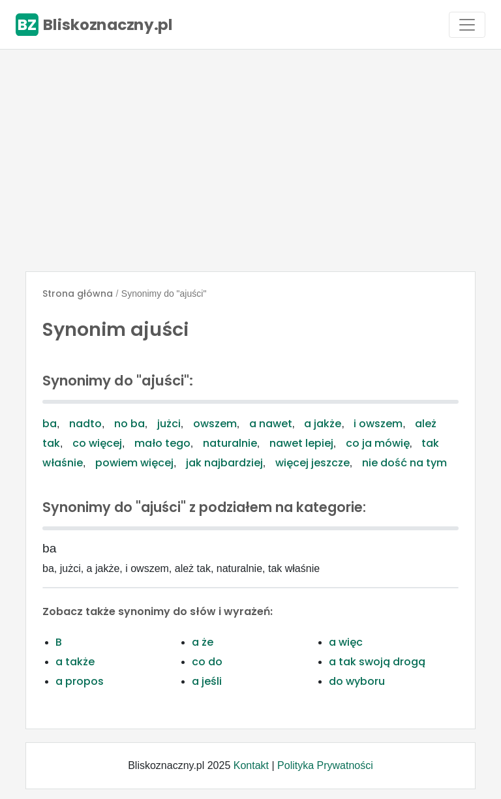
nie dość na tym (404, 462)
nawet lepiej (301, 443)
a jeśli (207, 681)
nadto (85, 423)
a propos (79, 681)
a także (75, 661)
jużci (169, 423)
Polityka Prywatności (325, 765)
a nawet (270, 423)
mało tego (162, 443)
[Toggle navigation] (467, 25)
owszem (215, 423)
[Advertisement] (250, 160)
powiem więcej (134, 462)
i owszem (378, 423)
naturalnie (230, 443)
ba (49, 423)
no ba (129, 423)
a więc (346, 642)
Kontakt (251, 765)
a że (202, 642)
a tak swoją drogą (377, 661)
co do (207, 661)
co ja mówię (378, 443)
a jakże (322, 423)
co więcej (97, 443)
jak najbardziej (224, 462)
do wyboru (357, 681)
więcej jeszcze (312, 462)
